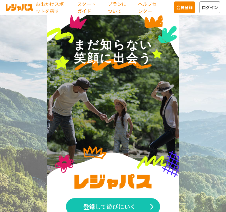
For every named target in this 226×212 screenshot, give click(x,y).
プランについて (117, 7)
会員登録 (184, 7)
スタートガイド (86, 7)
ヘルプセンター (147, 7)
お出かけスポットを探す (50, 7)
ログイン (210, 7)
